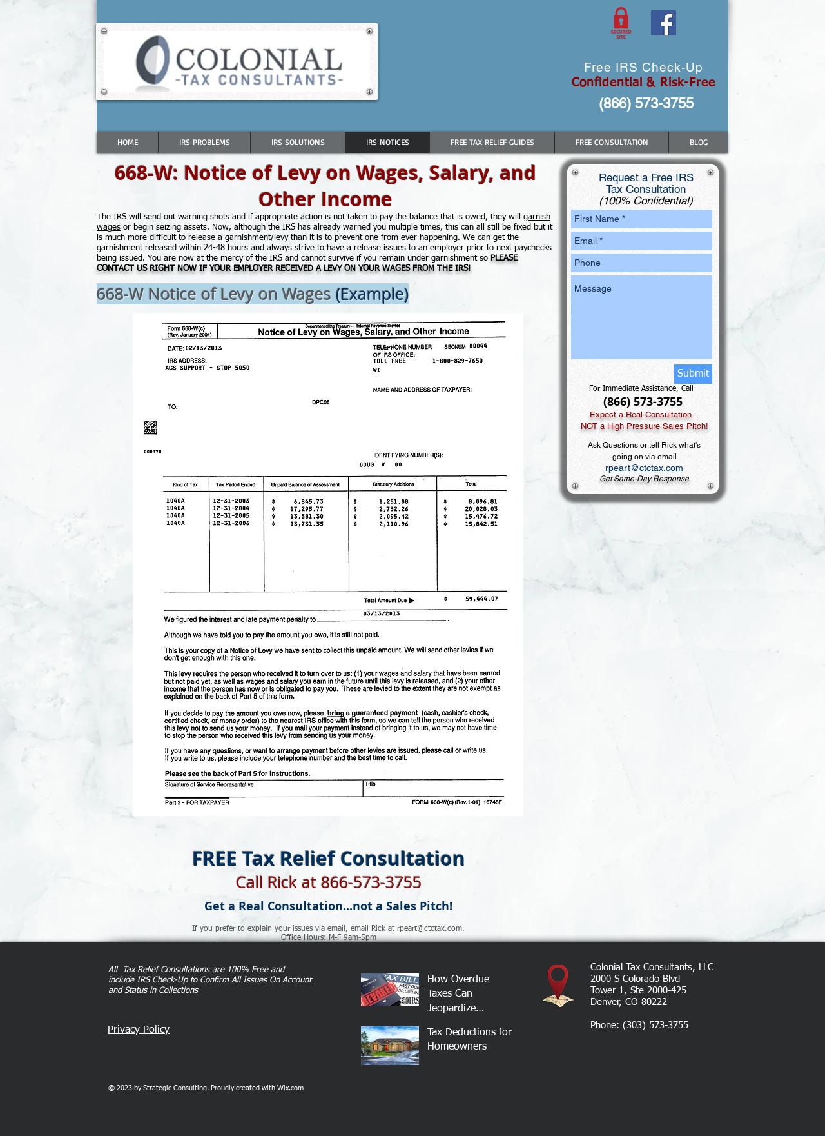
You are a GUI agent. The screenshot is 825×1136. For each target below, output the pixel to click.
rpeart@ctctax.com (644, 468)
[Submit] (693, 374)
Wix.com (290, 1087)
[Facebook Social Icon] (663, 22)
